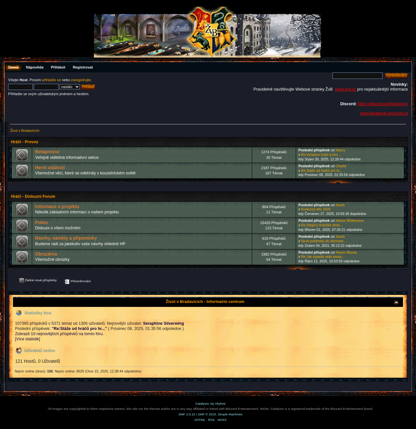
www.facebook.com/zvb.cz (384, 113)
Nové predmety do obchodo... (323, 241)
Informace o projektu (57, 206)
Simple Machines (230, 414)
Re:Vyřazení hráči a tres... (321, 155)
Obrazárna (46, 254)
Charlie (340, 166)
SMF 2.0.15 (186, 414)
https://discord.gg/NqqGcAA (383, 104)
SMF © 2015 (207, 414)
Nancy (340, 150)
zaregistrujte (81, 80)
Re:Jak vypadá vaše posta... (322, 257)
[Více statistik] (27, 339)
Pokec (41, 222)
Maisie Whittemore (349, 220)
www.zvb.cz (345, 89)
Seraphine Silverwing (163, 323)
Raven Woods (346, 252)
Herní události (50, 167)
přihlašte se (51, 80)
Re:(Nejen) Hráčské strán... (322, 225)
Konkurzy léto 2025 (316, 209)
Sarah (339, 205)
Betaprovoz (47, 151)
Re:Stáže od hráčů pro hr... (321, 170)
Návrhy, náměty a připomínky (66, 238)
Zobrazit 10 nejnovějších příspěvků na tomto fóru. (59, 334)
